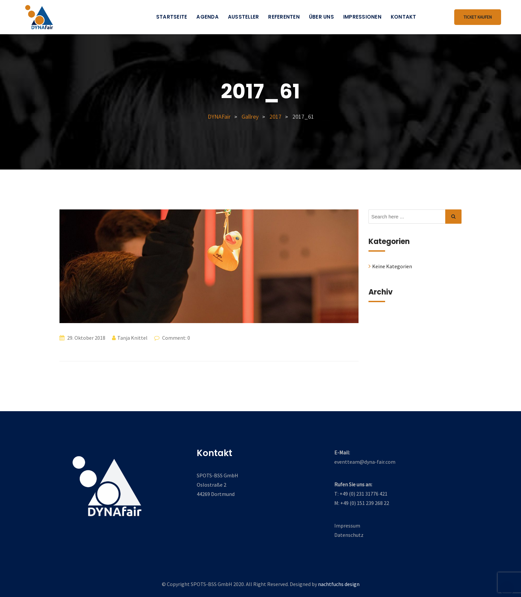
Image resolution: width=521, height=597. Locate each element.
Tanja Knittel (132, 337)
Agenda (207, 16)
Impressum (347, 525)
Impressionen (362, 16)
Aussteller (243, 16)
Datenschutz (349, 535)
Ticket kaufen (478, 17)
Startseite (171, 16)
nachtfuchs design (339, 584)
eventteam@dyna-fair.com (364, 461)
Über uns (321, 16)
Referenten (284, 16)
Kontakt (403, 16)
